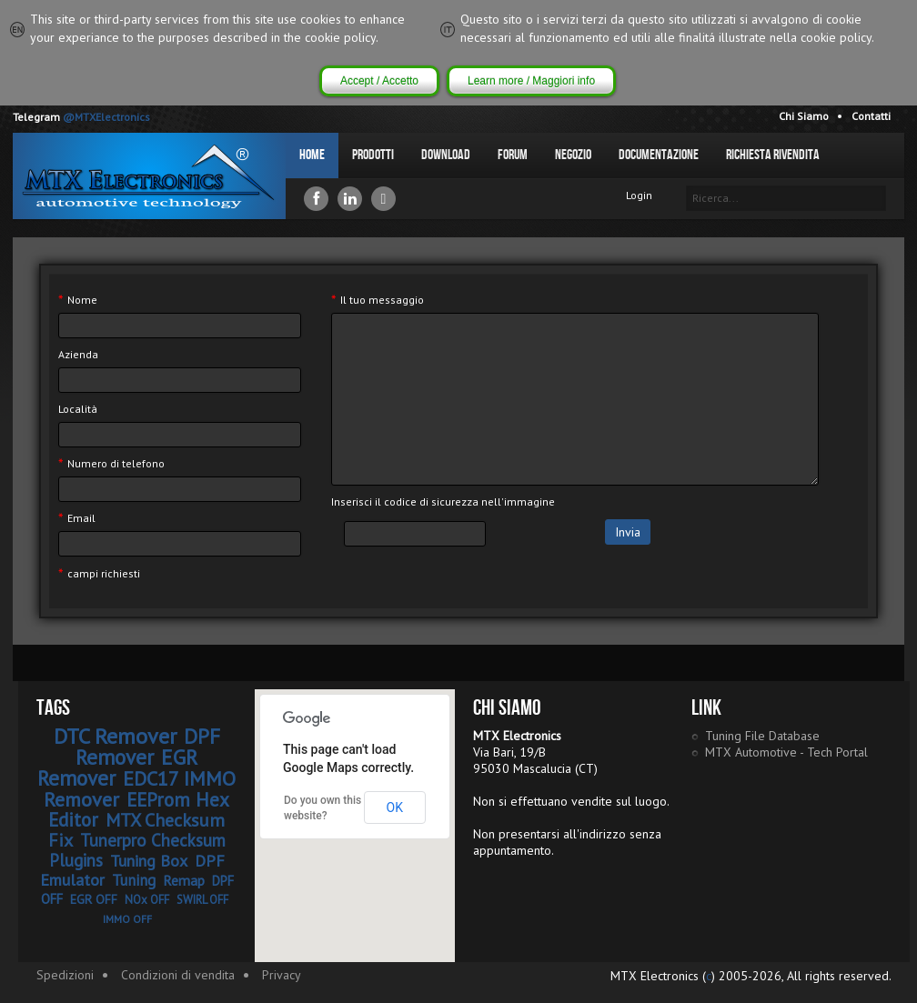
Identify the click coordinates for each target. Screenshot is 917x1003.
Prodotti (373, 155)
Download (445, 155)
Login (639, 195)
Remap (184, 880)
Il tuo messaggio (377, 300)
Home (312, 155)
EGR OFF (93, 899)
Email (77, 518)
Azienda (78, 354)
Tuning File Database (762, 735)
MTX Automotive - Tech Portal (786, 752)
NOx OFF (147, 900)
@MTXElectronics (106, 117)
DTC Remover (115, 736)
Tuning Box (148, 860)
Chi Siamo (804, 116)
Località (77, 409)
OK (395, 807)
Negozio (573, 155)
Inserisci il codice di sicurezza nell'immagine (443, 501)
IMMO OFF (127, 919)
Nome (77, 300)
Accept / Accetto (379, 81)
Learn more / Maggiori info (531, 81)
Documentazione (659, 155)
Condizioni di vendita (178, 975)
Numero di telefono (111, 464)
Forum (513, 155)
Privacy (281, 975)
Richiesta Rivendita (773, 155)
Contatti (871, 116)
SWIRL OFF (202, 900)
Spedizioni (65, 975)
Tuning (134, 880)
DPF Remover (148, 746)
